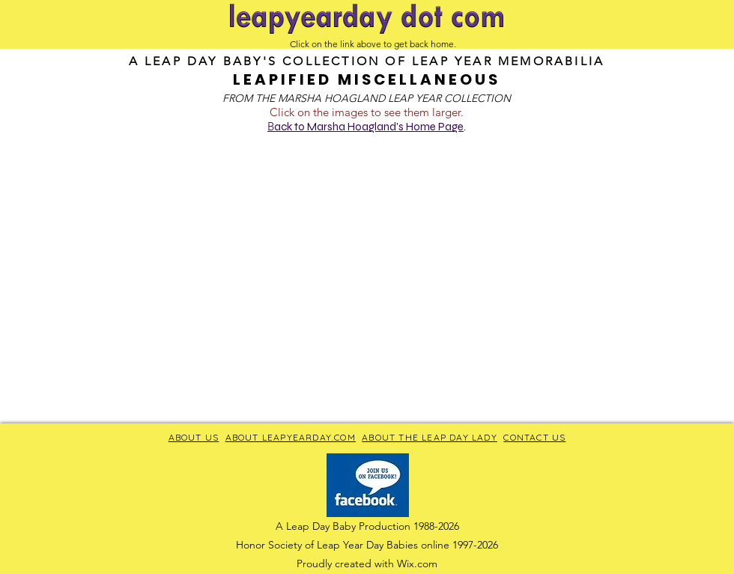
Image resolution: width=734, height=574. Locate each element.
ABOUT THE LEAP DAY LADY (429, 437)
